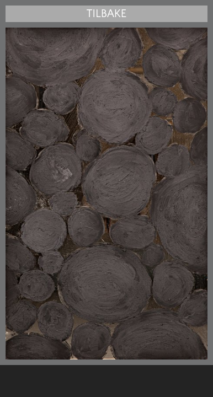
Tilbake (106, 14)
